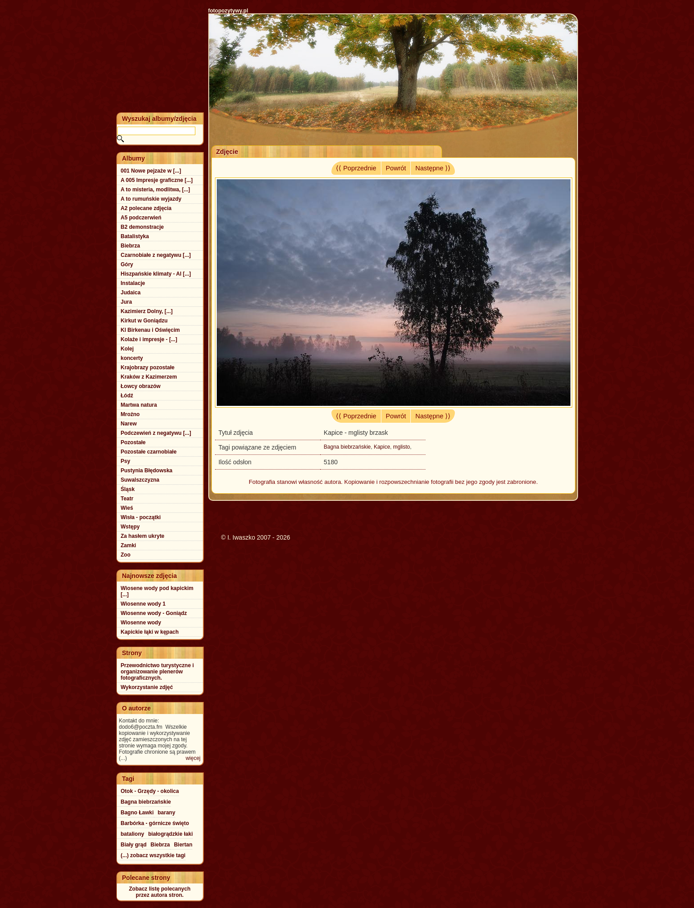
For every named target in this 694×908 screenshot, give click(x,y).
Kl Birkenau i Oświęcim (150, 330)
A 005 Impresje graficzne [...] (157, 180)
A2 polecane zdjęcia (146, 208)
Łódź (127, 395)
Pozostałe (133, 442)
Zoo (126, 555)
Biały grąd (134, 845)
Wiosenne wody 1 (143, 604)
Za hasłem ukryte (143, 536)
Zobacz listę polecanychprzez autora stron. (159, 892)
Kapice (382, 447)
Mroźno (130, 414)
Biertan (183, 845)
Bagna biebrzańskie (347, 447)
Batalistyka (135, 236)
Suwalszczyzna (140, 480)
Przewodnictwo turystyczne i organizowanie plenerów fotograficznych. (157, 671)
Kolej (127, 349)
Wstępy (130, 527)
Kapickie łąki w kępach (150, 632)
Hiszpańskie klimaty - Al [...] (156, 274)
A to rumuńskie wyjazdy (151, 199)
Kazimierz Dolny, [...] (147, 311)
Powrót (396, 168)
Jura (126, 302)
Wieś (127, 508)
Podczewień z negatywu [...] (156, 433)
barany (166, 812)
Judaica (131, 292)
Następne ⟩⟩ (432, 168)
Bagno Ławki (137, 812)
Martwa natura (139, 405)
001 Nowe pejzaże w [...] (151, 171)
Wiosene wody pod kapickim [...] (157, 591)
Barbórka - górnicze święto (155, 823)
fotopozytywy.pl (228, 11)
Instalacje (133, 283)
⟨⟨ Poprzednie (356, 168)
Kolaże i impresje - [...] (149, 339)
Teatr (127, 498)
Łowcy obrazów (141, 386)
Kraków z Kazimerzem (149, 377)
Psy (125, 461)
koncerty (132, 358)
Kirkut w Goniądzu (144, 321)
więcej (193, 758)
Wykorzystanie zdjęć (147, 687)
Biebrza (130, 246)
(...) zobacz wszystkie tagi (153, 855)
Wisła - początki (141, 517)
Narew (129, 424)
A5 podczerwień (141, 218)
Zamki (128, 545)
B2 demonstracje (142, 227)
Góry (127, 264)
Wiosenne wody (141, 622)
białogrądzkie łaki (170, 834)
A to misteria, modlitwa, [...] (155, 189)
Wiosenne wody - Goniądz (154, 613)
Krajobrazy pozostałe (148, 367)
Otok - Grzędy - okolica (150, 791)
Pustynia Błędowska (147, 470)
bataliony (133, 834)
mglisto (401, 447)
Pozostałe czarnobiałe (149, 452)
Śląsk (128, 489)
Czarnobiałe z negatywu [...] (156, 255)
